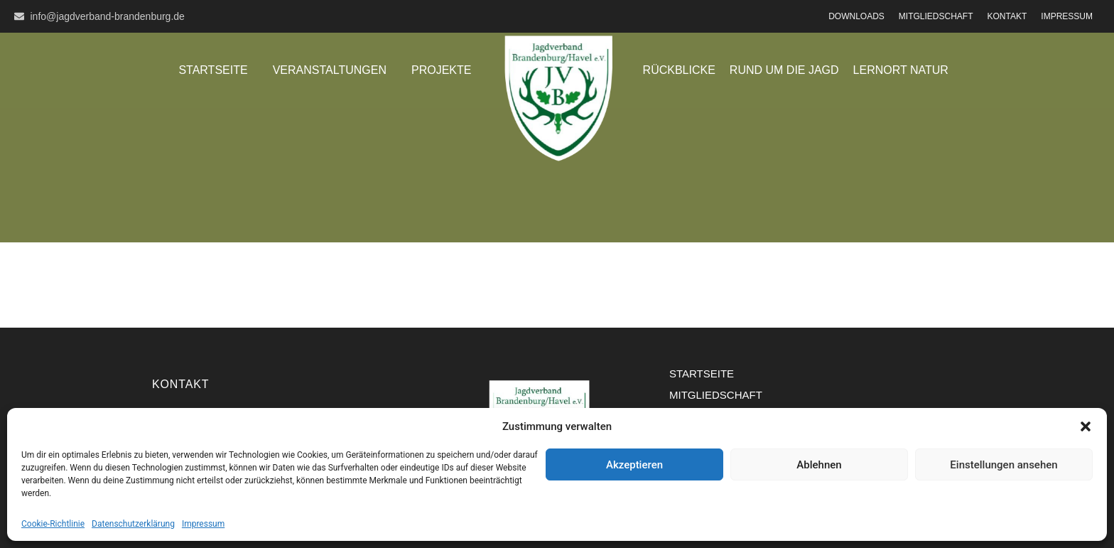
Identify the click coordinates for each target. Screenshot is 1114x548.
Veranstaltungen (329, 70)
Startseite (212, 70)
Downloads (856, 16)
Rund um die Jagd (784, 70)
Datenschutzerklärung (133, 524)
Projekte (441, 70)
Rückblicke (679, 70)
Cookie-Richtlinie (53, 524)
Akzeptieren (634, 464)
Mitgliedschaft (936, 16)
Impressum (203, 524)
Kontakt (1007, 16)
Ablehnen (818, 464)
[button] (1085, 426)
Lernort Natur (900, 70)
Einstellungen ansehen (1003, 464)
